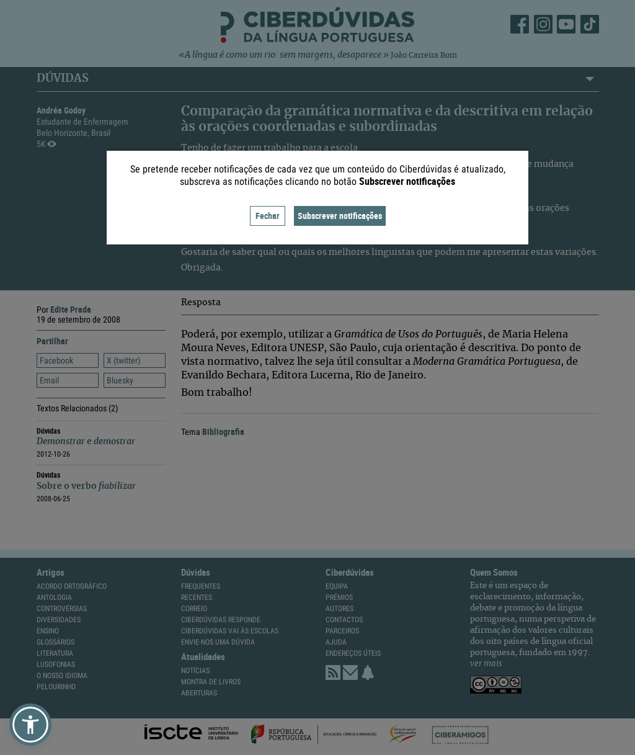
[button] (30, 725)
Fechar (267, 215)
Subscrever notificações (340, 215)
